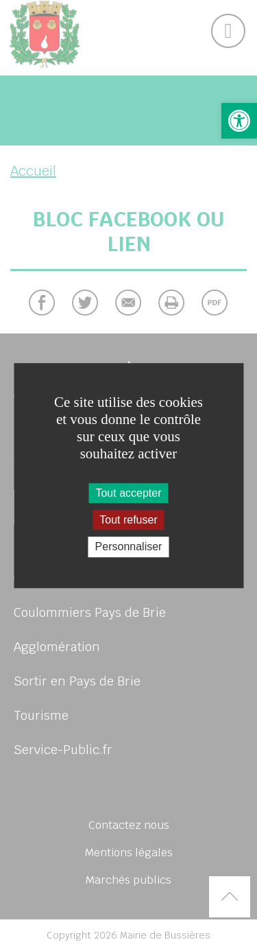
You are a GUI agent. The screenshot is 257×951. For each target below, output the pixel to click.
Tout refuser (128, 520)
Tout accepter (128, 493)
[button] (239, 121)
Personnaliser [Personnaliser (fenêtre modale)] (128, 547)
